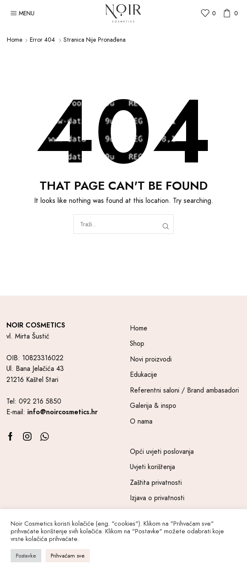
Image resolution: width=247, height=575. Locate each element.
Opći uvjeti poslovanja (162, 451)
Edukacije (143, 374)
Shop (137, 343)
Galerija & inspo (153, 405)
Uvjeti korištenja (152, 467)
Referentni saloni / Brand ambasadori (184, 390)
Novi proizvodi (151, 359)
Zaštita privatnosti (156, 482)
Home (15, 39)
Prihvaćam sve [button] (68, 556)
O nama (141, 421)
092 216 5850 (40, 401)
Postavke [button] (26, 556)
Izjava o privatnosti (157, 498)
